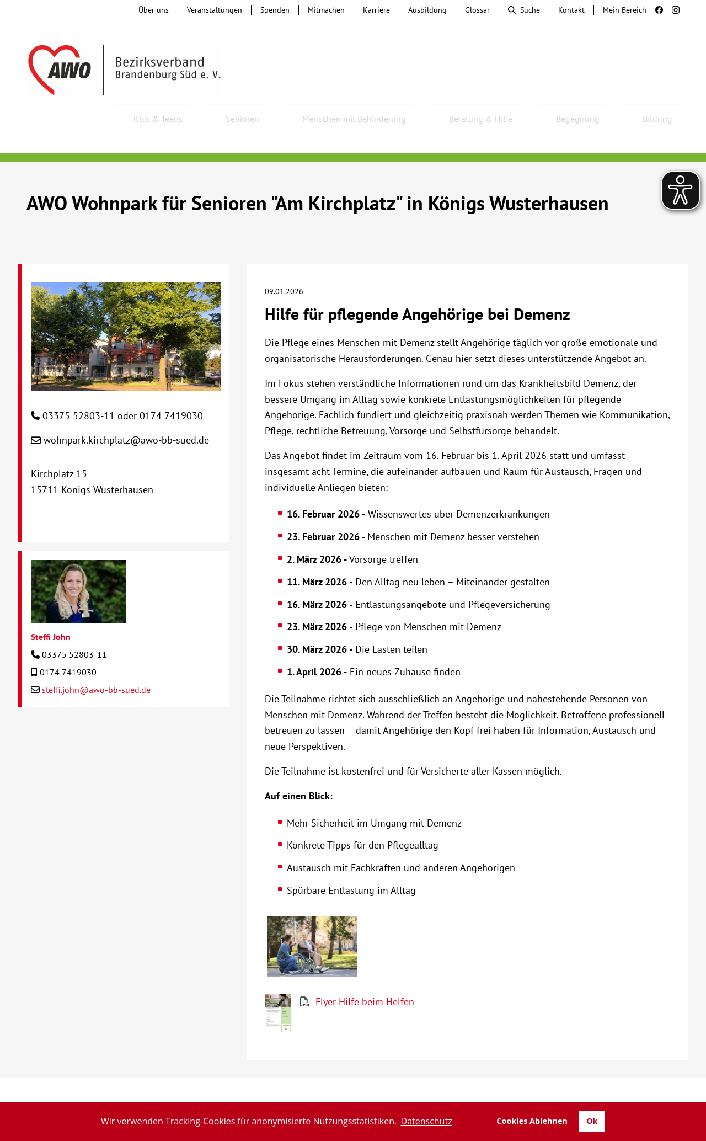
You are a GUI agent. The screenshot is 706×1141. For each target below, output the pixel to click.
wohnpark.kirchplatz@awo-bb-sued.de (126, 410)
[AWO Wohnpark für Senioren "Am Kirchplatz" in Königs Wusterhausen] (126, 352)
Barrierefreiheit (495, 1080)
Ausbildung (427, 10)
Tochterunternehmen (146, 1080)
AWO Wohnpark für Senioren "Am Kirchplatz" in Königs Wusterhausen (317, 173)
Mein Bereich (624, 10)
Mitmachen (326, 10)
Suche (524, 10)
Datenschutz (627, 1080)
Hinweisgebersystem (246, 1080)
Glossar (477, 10)
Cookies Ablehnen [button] (532, 1121)
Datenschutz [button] (426, 1121)
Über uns (153, 10)
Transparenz (353, 1091)
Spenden (275, 10)
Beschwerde (326, 1080)
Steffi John (51, 606)
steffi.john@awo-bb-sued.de (96, 659)
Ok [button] (591, 1121)
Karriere (376, 10)
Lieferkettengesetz (406, 1080)
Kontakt (571, 10)
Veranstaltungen (214, 10)
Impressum (564, 1080)
